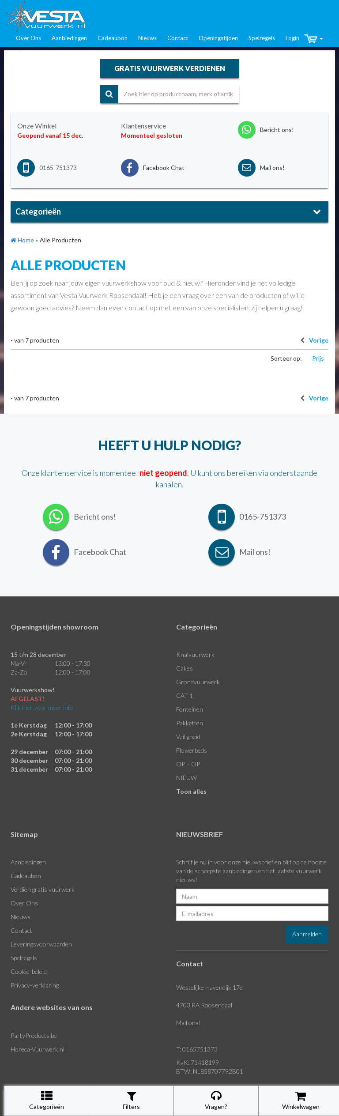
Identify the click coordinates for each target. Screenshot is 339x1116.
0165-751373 (58, 167)
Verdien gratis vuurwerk (43, 889)
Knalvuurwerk (195, 654)
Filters (131, 1100)
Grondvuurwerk (198, 682)
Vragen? (216, 1100)
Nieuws (147, 37)
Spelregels (262, 37)
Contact (177, 37)
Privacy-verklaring (35, 985)
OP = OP (188, 764)
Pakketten (189, 723)
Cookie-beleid (29, 971)
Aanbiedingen (69, 37)
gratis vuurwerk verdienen (169, 68)
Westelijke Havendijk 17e (209, 987)
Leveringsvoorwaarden (41, 944)
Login (292, 37)
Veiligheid (188, 736)
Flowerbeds (191, 750)
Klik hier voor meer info (42, 707)
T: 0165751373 (197, 1049)
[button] (313, 38)
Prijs (318, 358)
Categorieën (46, 1100)
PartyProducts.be (34, 1035)
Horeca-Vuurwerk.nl (37, 1049)
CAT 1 (184, 695)
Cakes (184, 668)
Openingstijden (218, 37)
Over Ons (28, 37)
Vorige (312, 340)
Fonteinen (189, 709)
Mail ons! (188, 1022)
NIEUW (186, 777)
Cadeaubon (113, 37)
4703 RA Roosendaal (204, 1005)
